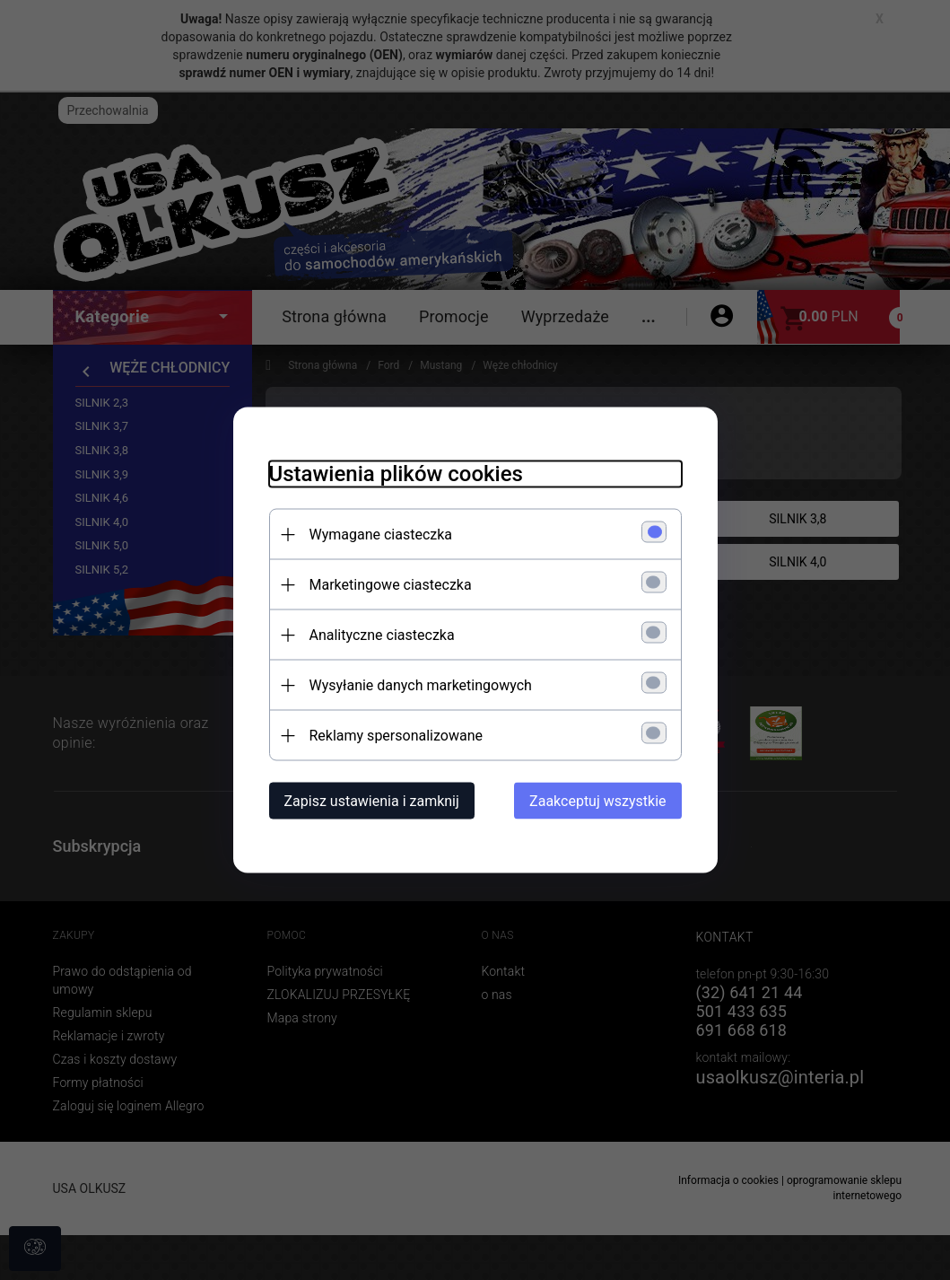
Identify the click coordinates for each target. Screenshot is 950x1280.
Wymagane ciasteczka (381, 534)
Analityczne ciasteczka (382, 635)
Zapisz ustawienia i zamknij (371, 801)
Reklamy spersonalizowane (396, 735)
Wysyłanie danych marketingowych (420, 685)
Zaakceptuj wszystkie (597, 801)
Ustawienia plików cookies (396, 474)
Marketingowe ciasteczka (390, 584)
